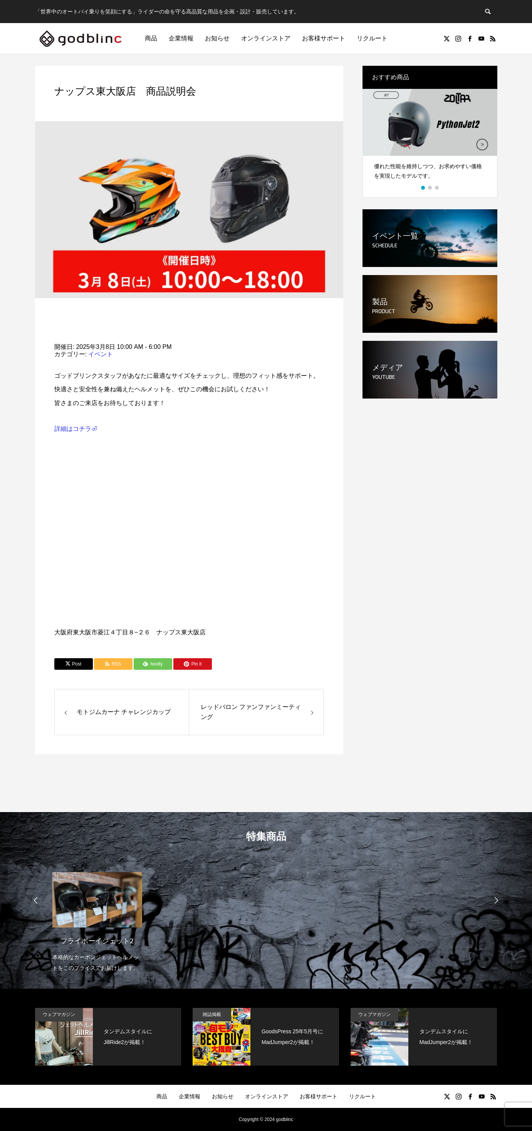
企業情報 (181, 38)
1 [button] (423, 188)
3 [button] (437, 188)
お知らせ (217, 38)
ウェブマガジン (59, 1014)
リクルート (372, 38)
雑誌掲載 (212, 1014)
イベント (100, 354)
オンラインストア (265, 38)
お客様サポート (323, 38)
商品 (151, 38)
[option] (429, 137)
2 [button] (430, 188)
